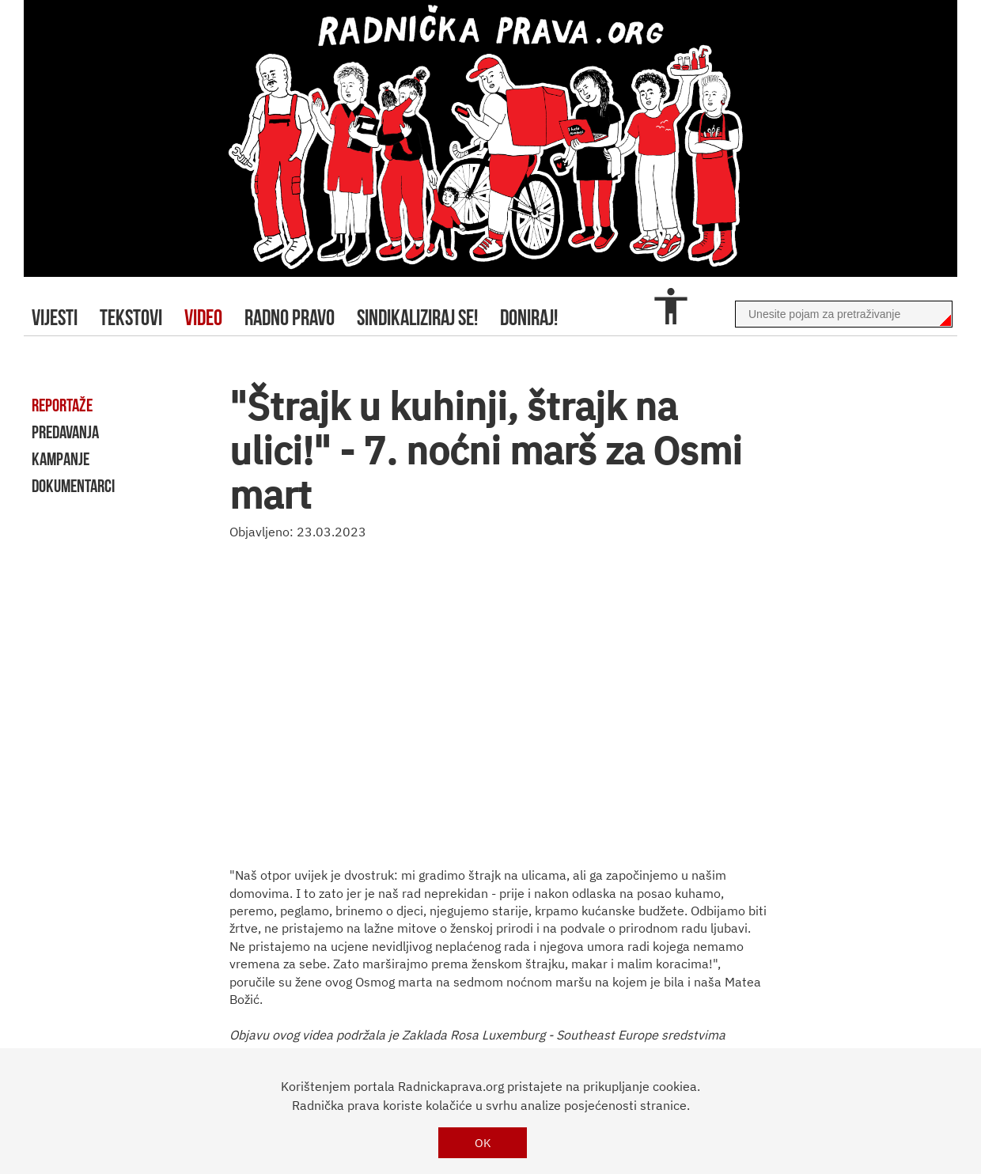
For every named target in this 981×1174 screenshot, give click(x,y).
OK (483, 1142)
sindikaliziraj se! (417, 317)
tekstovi (131, 317)
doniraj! (529, 317)
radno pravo (289, 317)
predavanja (65, 431)
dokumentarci (73, 485)
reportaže (62, 405)
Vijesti (55, 317)
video (203, 317)
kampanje (60, 458)
